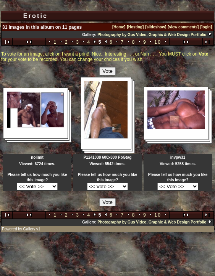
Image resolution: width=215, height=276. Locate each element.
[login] (206, 27)
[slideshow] (155, 27)
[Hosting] (135, 27)
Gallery (29, 229)
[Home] (118, 27)
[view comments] (183, 27)
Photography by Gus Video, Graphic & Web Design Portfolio (154, 35)
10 (157, 42)
